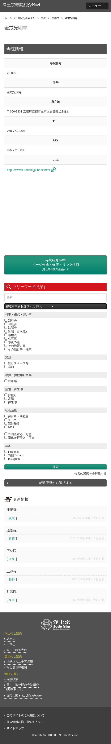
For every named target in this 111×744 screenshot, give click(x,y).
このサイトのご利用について (26, 715)
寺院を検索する (26, 18)
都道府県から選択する (55, 483)
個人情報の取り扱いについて (26, 721)
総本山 (11, 638)
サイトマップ (15, 728)
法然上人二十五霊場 (20, 661)
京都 (43, 18)
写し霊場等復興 (17, 667)
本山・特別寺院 (17, 650)
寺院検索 (12, 679)
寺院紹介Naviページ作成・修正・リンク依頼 (55, 265)
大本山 (11, 644)
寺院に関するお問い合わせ (24, 695)
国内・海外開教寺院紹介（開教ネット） (21, 687)
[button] (97, 6)
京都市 (55, 18)
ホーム (8, 18)
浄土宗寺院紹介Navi (21, 5)
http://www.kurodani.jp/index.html (28, 170)
